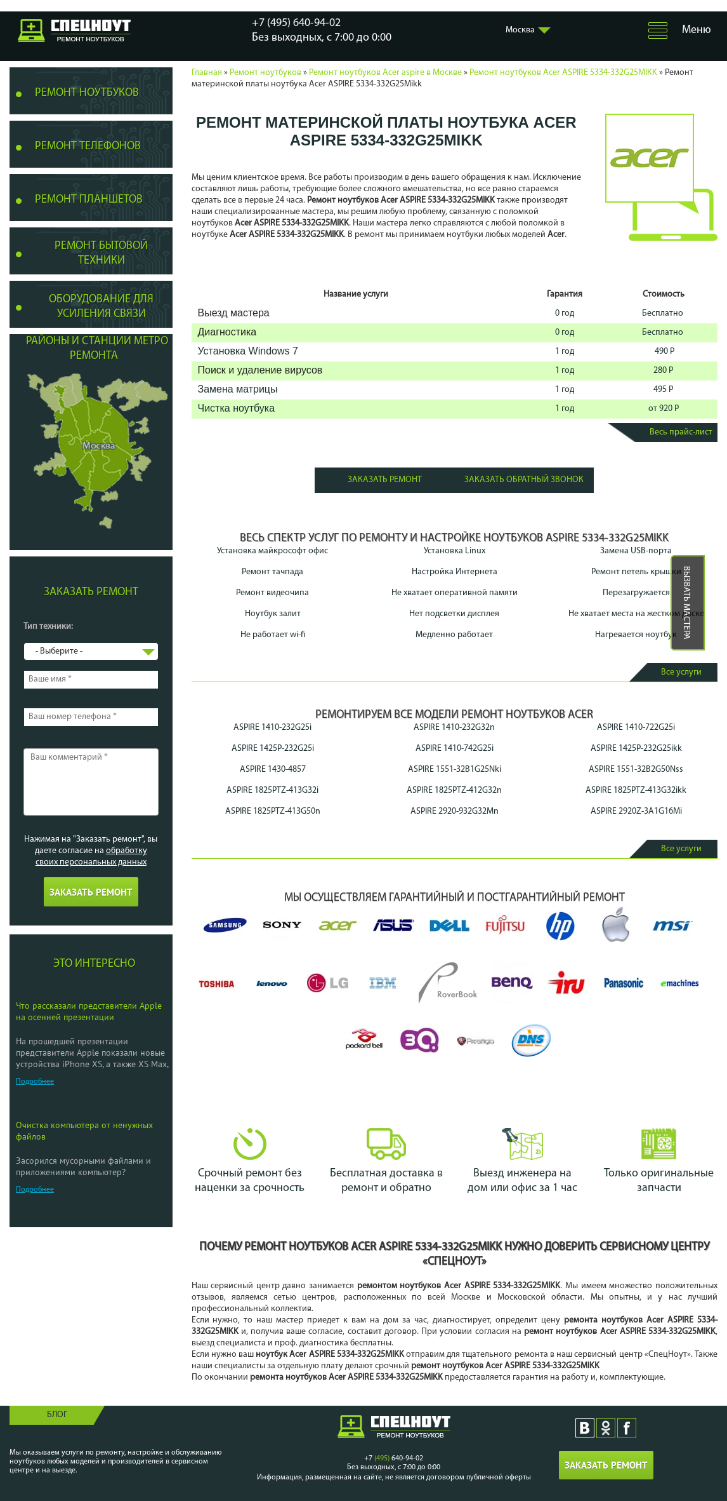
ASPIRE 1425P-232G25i (273, 748)
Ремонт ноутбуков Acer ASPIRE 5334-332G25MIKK (563, 72)
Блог (57, 1415)
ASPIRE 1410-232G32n (454, 727)
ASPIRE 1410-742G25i (455, 748)
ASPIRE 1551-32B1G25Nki (454, 769)
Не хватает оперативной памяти (454, 593)
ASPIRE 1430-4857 (273, 769)
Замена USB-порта (636, 551)
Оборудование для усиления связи (101, 306)
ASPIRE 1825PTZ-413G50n (272, 811)
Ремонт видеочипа (272, 593)
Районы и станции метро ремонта (97, 348)
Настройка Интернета (454, 572)
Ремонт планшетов (89, 200)
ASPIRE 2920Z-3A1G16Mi (636, 811)
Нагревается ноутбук (636, 635)
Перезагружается (636, 593)
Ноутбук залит (273, 614)
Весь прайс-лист (681, 432)
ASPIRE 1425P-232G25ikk (636, 748)
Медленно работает (454, 635)
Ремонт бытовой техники (101, 253)
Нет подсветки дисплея (454, 614)
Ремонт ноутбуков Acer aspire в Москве (385, 72)
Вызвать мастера (686, 603)
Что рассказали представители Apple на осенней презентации (89, 1011)
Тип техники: (48, 626)
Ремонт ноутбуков (265, 72)
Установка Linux (454, 551)
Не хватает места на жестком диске (636, 614)
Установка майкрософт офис (272, 551)
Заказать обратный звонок (524, 480)
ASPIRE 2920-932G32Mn (454, 811)
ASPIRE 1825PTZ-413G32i (272, 790)
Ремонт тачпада (272, 572)
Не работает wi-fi (272, 635)
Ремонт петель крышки (636, 572)
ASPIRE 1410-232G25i (272, 727)
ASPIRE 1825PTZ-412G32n (454, 790)
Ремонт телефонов (88, 146)
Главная (207, 72)
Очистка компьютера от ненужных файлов (84, 1130)
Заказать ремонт (385, 480)
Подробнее (35, 1082)
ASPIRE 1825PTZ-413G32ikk (636, 790)
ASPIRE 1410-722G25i (636, 727)
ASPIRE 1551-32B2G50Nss (636, 769)
